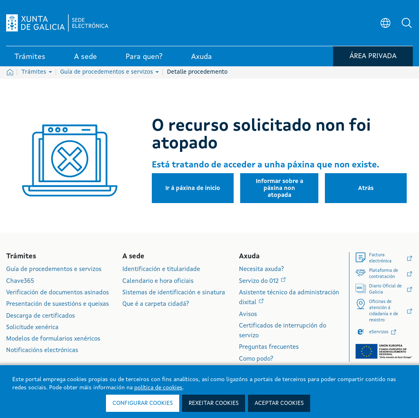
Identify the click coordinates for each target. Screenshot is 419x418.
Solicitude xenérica (32, 328)
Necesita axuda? (261, 270)
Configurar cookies (143, 403)
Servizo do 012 (259, 281)
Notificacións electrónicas (42, 351)
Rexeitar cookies (214, 403)
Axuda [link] (201, 57)
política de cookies (158, 388)
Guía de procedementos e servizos (109, 72)
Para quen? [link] (144, 57)
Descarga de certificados (40, 316)
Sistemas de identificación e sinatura (173, 293)
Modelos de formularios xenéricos (53, 339)
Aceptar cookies (279, 403)
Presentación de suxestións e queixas (57, 304)
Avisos (248, 315)
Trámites (36, 72)
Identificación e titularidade (161, 270)
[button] (407, 23)
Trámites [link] (29, 57)
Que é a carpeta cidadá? (155, 304)
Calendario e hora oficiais (158, 281)
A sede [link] (85, 57)
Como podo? (256, 359)
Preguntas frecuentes (269, 347)
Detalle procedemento (197, 72)
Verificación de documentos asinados (57, 293)
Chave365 (20, 281)
